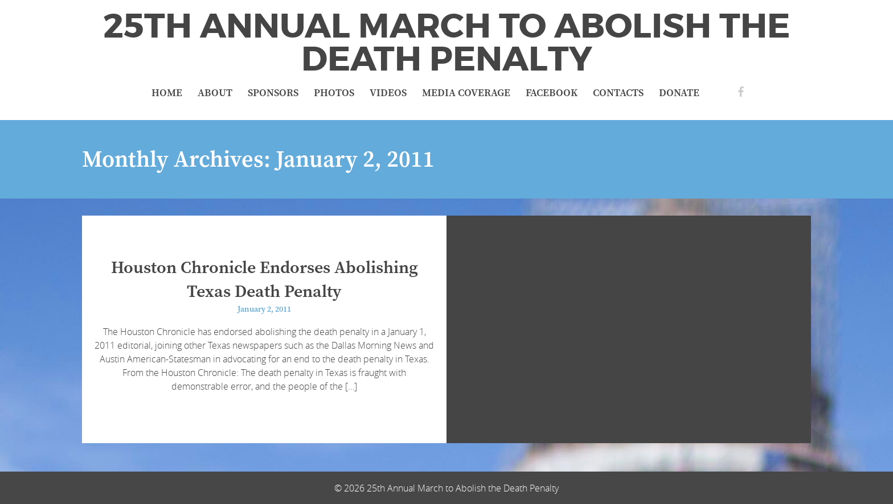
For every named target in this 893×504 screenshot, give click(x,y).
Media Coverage (466, 93)
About (215, 93)
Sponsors (273, 93)
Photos (334, 93)
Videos (388, 93)
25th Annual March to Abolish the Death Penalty (446, 42)
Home (166, 93)
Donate (679, 93)
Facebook (551, 93)
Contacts (618, 93)
